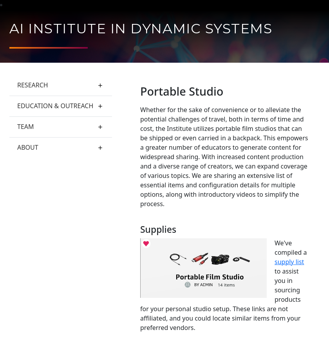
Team (25, 126)
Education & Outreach (55, 106)
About (27, 147)
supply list (289, 261)
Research (32, 85)
